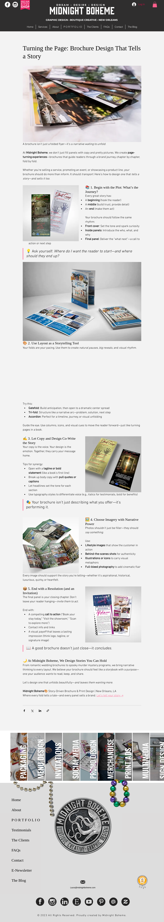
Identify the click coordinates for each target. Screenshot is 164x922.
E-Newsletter (22, 870)
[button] (154, 4)
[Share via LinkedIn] (39, 710)
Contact (18, 860)
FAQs (16, 850)
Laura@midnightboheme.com (82, 887)
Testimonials (21, 830)
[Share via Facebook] (24, 710)
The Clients (20, 840)
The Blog (19, 880)
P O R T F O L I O (26, 820)
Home (16, 800)
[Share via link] (47, 710)
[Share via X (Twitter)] (32, 710)
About (16, 810)
